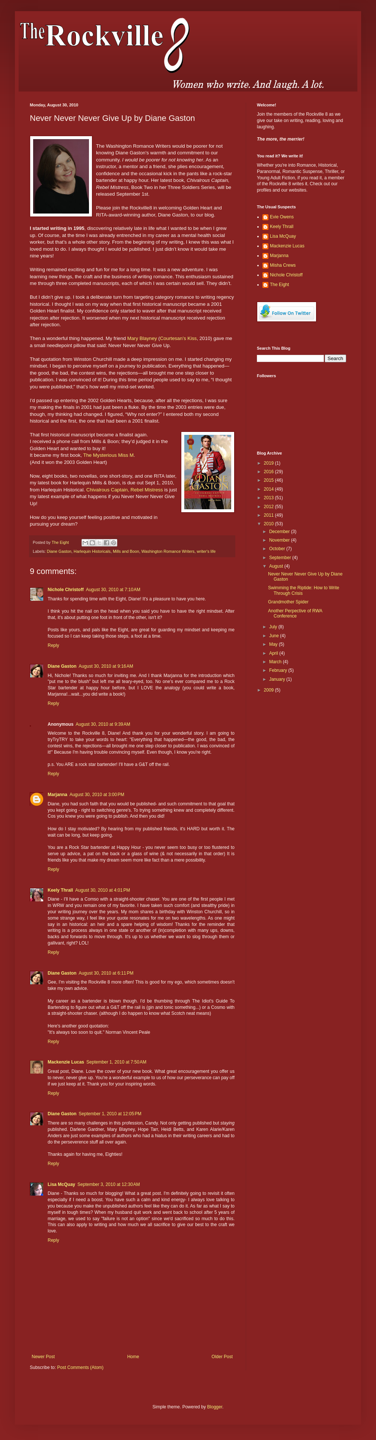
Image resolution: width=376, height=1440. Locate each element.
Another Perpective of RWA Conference (295, 613)
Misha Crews (283, 265)
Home (133, 1356)
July (273, 626)
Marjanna (57, 794)
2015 (269, 480)
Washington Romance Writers (168, 551)
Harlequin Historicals (92, 551)
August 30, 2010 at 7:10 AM (113, 589)
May (274, 644)
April (274, 653)
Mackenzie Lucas (66, 1062)
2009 (269, 690)
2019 (269, 463)
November (280, 540)
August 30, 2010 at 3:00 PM (97, 794)
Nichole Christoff (66, 589)
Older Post (222, 1356)
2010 (269, 523)
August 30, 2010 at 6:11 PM (106, 973)
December (280, 531)
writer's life (206, 551)
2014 (269, 489)
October (277, 548)
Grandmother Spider (288, 601)
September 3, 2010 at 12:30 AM (108, 1184)
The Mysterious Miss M (108, 455)
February (278, 670)
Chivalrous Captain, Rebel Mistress (124, 490)
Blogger (214, 1406)
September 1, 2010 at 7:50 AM (116, 1062)
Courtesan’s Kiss (178, 338)
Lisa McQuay (61, 1184)
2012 (269, 506)
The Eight (279, 284)
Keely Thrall (60, 890)
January (277, 679)
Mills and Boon (126, 551)
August (276, 566)
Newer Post (43, 1356)
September (280, 557)
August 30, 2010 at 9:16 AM (106, 666)
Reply (53, 645)
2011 (269, 515)
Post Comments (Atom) (80, 1367)
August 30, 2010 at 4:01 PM (102, 890)
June (274, 635)
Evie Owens (282, 216)
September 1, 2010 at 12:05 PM (110, 1113)
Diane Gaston (59, 551)
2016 (269, 471)
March (276, 661)
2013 (269, 497)
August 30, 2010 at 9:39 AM (103, 724)
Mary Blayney (142, 338)
